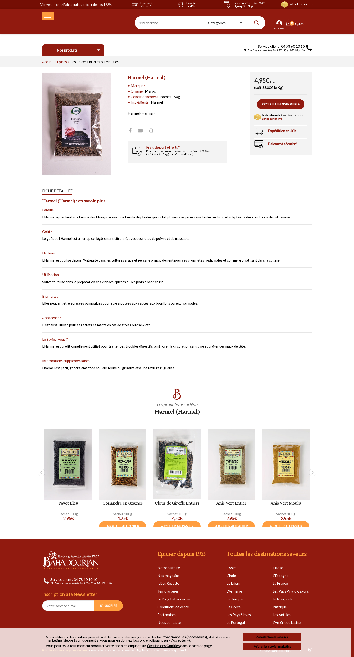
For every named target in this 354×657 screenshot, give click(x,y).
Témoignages (168, 591)
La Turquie (235, 599)
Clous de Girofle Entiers (177, 503)
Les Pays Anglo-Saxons (291, 591)
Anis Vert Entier (231, 503)
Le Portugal (236, 622)
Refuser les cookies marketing (272, 646)
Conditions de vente (173, 607)
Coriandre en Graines (123, 503)
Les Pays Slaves (239, 614)
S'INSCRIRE (108, 606)
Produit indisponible (281, 104)
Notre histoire (168, 567)
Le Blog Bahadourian (173, 599)
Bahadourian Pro (301, 4)
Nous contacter (169, 622)
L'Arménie (234, 591)
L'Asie (231, 567)
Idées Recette (168, 583)
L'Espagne (280, 575)
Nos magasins (168, 575)
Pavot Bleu (68, 503)
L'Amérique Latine (287, 622)
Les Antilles (282, 614)
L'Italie (278, 567)
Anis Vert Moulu (286, 503)
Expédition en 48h (282, 130)
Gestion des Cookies (163, 645)
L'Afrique (280, 607)
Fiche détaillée (57, 191)
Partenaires (166, 614)
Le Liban (233, 583)
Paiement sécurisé (282, 144)
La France (280, 583)
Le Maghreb (282, 599)
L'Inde (231, 575)
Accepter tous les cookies (272, 637)
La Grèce (234, 607)
